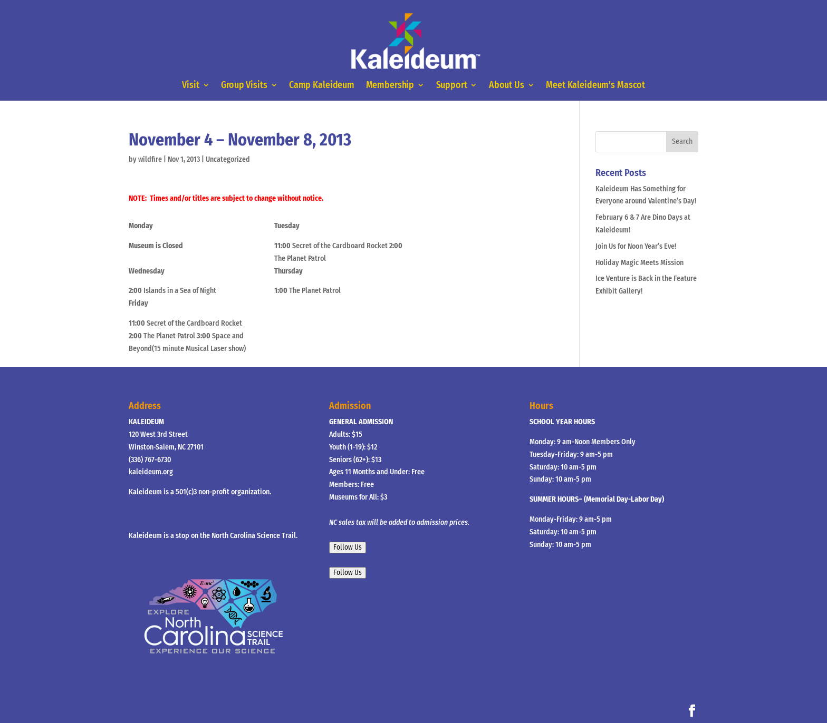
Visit (190, 85)
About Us (506, 85)
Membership (390, 85)
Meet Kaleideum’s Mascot (595, 85)
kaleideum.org (151, 471)
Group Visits (244, 85)
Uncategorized (228, 159)
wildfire (150, 159)
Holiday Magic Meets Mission (639, 262)
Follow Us (347, 547)
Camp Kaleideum (321, 85)
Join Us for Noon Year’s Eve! (635, 246)
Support (451, 85)
